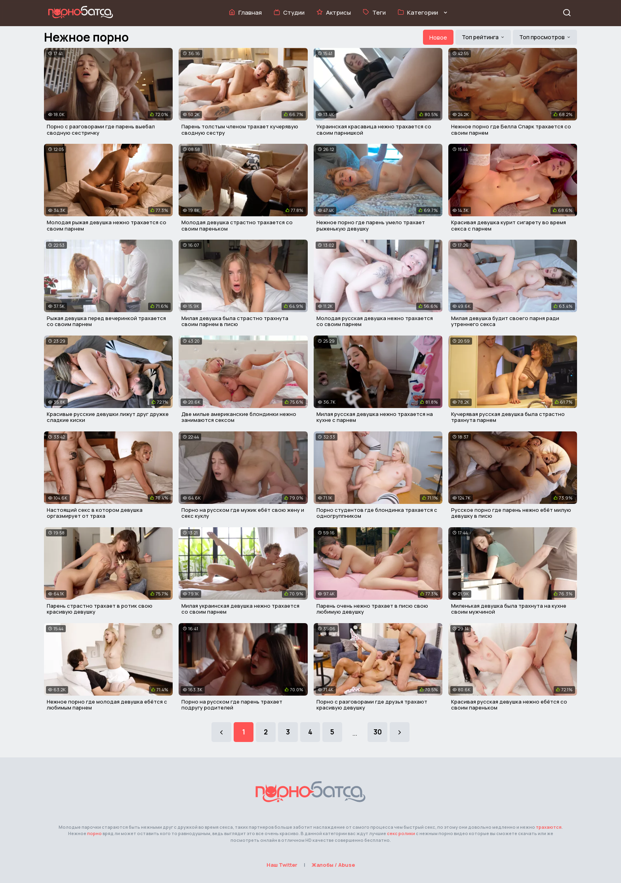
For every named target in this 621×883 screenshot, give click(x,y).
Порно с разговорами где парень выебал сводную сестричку (101, 129)
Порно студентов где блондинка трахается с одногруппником (376, 513)
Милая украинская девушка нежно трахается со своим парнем (240, 609)
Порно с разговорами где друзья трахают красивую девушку (371, 704)
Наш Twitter (282, 864)
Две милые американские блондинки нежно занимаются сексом (238, 417)
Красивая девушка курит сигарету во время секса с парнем (508, 225)
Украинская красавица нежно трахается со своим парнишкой (373, 129)
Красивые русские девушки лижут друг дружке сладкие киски (108, 417)
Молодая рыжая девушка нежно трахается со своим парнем (106, 225)
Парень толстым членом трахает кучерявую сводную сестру (239, 129)
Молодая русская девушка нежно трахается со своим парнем (374, 321)
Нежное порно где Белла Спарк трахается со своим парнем (511, 129)
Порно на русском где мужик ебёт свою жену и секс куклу (242, 513)
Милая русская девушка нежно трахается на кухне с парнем (374, 417)
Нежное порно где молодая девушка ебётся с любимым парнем (107, 704)
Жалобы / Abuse (333, 864)
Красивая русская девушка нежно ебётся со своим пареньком (509, 704)
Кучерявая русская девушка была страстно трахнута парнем (508, 417)
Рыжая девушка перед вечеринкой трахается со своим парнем (106, 321)
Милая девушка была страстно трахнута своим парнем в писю (234, 321)
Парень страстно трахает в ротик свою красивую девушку (99, 609)
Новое (438, 37)
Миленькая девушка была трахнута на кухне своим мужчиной (508, 609)
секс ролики (401, 833)
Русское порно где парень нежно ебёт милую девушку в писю (511, 513)
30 (377, 731)
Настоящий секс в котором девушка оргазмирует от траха (95, 513)
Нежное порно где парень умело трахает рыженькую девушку (370, 225)
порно (94, 833)
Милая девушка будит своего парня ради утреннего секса (505, 321)
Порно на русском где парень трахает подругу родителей (231, 704)
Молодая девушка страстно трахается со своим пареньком (237, 225)
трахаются (549, 827)
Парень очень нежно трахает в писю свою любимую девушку (372, 609)
